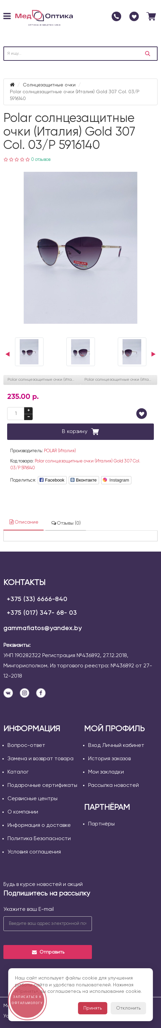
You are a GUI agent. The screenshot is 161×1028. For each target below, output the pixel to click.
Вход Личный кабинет (116, 745)
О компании (22, 812)
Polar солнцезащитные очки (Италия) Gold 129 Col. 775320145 (44, 380)
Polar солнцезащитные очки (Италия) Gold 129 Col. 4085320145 (121, 380)
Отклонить (128, 1008)
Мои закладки (106, 772)
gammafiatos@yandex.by (42, 628)
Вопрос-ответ (26, 745)
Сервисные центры (32, 799)
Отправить (47, 952)
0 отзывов (40, 159)
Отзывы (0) (66, 523)
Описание (23, 522)
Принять (92, 1008)
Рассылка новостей (113, 785)
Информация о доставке (39, 825)
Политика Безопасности (39, 839)
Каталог (18, 772)
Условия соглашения (34, 852)
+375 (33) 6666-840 (37, 599)
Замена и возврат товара (40, 759)
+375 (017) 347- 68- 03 (42, 613)
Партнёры (101, 824)
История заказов (109, 759)
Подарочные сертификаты (42, 785)
